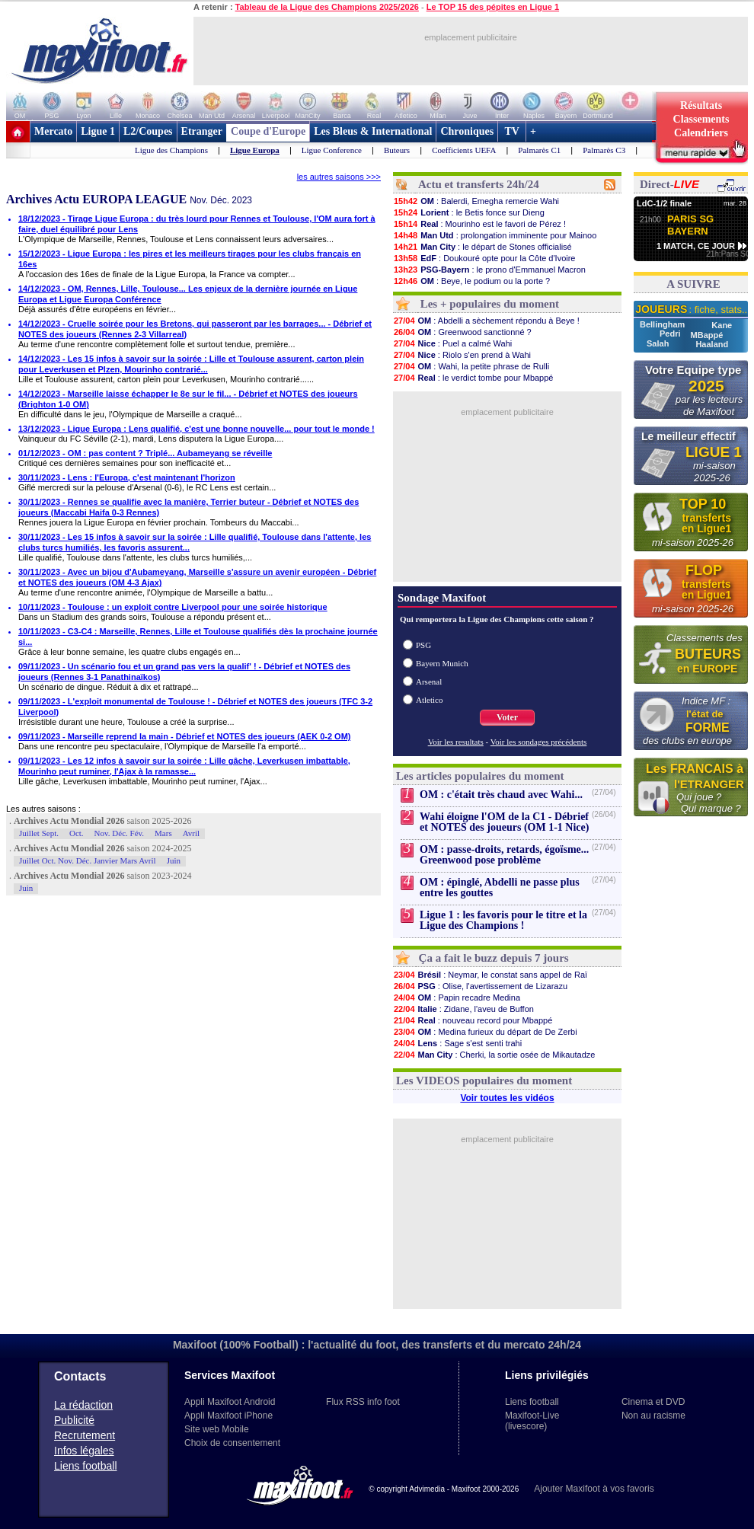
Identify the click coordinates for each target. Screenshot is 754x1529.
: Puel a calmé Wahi (452, 343)
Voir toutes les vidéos (507, 1098)
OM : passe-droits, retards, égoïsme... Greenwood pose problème (504, 855)
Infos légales (84, 1450)
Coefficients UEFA (464, 150)
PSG (423, 645)
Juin (174, 860)
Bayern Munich (442, 663)
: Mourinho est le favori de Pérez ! (479, 223)
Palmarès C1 (539, 150)
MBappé (707, 335)
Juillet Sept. (39, 833)
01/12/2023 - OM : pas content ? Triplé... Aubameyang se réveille (145, 453)
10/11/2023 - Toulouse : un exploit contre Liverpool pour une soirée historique (172, 606)
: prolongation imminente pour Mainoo (494, 235)
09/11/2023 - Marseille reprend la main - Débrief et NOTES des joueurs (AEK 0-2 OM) (184, 736)
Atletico (429, 699)
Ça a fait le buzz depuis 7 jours (494, 958)
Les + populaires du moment (489, 304)
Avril (191, 833)
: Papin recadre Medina (456, 997)
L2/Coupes (148, 131)
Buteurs (397, 150)
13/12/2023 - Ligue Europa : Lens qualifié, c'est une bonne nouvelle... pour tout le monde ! (196, 428)
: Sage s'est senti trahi (457, 1043)
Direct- (669, 184)
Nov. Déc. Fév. (119, 833)
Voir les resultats (456, 741)
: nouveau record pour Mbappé (472, 1020)
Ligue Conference (332, 150)
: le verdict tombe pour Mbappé (473, 377)
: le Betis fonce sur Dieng (469, 212)
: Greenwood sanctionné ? (462, 332)
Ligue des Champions (171, 150)
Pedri (671, 333)
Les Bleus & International (373, 131)
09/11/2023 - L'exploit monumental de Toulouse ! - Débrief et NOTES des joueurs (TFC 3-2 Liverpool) (195, 707)
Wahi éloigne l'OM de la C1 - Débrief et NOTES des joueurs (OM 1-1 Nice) (504, 822)
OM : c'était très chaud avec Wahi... (501, 794)
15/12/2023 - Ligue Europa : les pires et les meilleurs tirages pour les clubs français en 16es (189, 259)
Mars (163, 833)
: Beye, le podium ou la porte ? (471, 281)
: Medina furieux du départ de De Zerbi (485, 1031)
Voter (507, 717)
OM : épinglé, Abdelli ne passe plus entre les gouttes (500, 887)
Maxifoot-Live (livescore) (532, 1421)
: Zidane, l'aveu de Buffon (463, 1008)
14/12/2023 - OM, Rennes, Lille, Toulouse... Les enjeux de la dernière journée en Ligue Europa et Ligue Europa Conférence (187, 294)
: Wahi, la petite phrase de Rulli (471, 366)
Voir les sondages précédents (538, 741)
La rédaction (83, 1405)
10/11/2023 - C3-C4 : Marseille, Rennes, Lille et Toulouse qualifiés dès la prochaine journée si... (198, 636)
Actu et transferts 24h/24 (478, 184)
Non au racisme (653, 1415)
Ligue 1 (98, 131)
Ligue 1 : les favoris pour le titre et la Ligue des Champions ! (503, 920)
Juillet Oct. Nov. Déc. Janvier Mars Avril (87, 860)
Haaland (711, 344)
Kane (721, 325)
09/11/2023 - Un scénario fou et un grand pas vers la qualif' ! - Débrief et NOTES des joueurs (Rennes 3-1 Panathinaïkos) (184, 672)
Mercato (53, 131)
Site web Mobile (216, 1429)
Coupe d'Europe (268, 131)
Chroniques (467, 131)
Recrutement (84, 1435)
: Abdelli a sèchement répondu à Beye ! (486, 320)
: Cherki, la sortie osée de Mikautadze (494, 1054)
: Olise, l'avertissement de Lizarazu (480, 986)
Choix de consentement (232, 1443)
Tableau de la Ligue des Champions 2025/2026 (327, 6)
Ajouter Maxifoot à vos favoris (593, 1488)
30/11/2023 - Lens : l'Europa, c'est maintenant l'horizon (126, 477)
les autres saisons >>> (339, 176)
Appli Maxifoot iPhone (228, 1415)
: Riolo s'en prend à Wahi (462, 354)
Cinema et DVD (653, 1402)
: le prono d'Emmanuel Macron (489, 269)
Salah (659, 343)
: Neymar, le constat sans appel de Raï (490, 974)
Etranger (201, 131)
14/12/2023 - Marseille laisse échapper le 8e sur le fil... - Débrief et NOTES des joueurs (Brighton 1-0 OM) (188, 399)
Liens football (85, 1466)
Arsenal (429, 681)
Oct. (76, 833)
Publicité (74, 1420)
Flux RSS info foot (363, 1402)
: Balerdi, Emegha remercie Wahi (476, 201)
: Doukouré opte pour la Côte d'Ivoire (484, 258)
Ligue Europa (255, 150)
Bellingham (663, 324)
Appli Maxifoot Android (229, 1402)
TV (512, 131)
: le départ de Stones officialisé (482, 246)
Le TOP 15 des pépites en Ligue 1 (493, 6)
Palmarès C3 (604, 150)
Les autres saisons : (43, 808)
